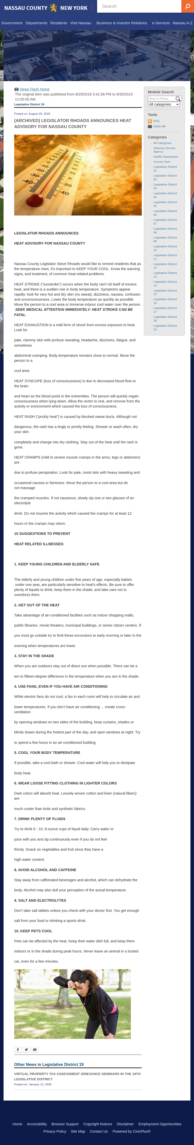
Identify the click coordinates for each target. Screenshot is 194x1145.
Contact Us (99, 1131)
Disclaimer (125, 1124)
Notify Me (159, 126)
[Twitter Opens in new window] (26, 1050)
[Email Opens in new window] (35, 1050)
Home (17, 1124)
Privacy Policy (54, 1131)
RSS (156, 121)
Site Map (78, 1131)
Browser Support (65, 1124)
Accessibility (37, 1124)
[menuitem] (12, 23)
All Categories (162, 143)
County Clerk (161, 161)
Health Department (165, 156)
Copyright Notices (97, 1124)
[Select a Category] (164, 104)
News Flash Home (35, 89)
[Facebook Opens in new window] (18, 1050)
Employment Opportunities (160, 1124)
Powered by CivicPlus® (132, 1131)
